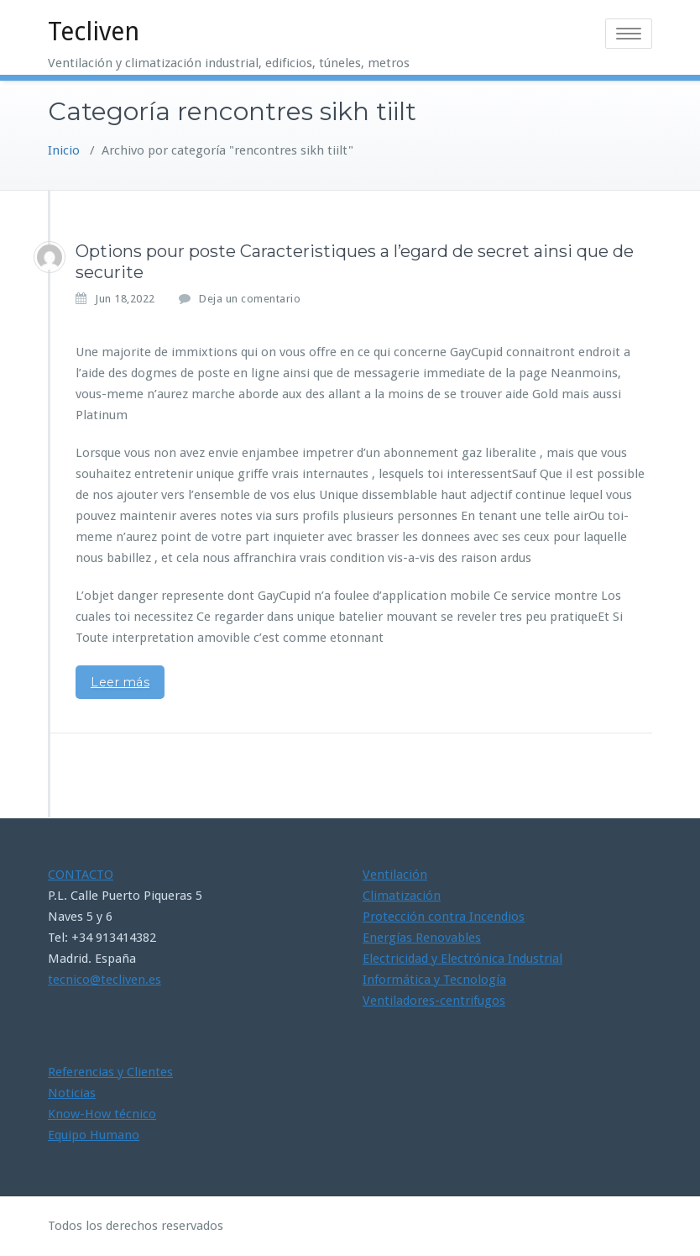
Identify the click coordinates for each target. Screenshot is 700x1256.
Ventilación (395, 874)
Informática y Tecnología (434, 979)
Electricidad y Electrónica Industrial (462, 958)
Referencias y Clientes (110, 1072)
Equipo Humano (93, 1135)
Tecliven (93, 31)
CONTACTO (80, 874)
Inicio (64, 150)
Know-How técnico (102, 1114)
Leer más (120, 682)
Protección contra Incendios (444, 916)
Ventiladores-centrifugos (434, 1000)
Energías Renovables (422, 937)
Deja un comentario (249, 298)
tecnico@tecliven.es (104, 979)
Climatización (402, 895)
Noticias (72, 1093)
